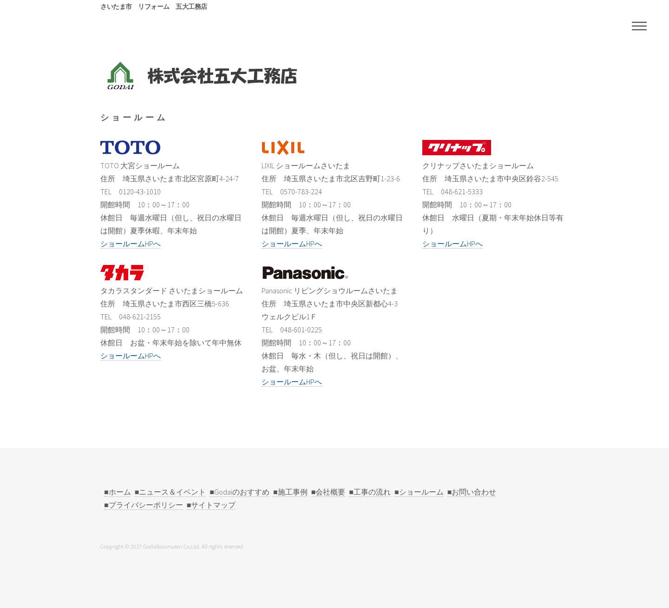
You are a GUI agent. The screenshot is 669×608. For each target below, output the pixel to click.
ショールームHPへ (130, 243)
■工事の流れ (370, 491)
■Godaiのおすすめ (239, 491)
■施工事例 (290, 491)
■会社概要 (328, 491)
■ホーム (117, 491)
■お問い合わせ (472, 491)
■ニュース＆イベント (170, 491)
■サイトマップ (211, 504)
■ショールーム (419, 491)
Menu (639, 26)
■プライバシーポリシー (143, 504)
